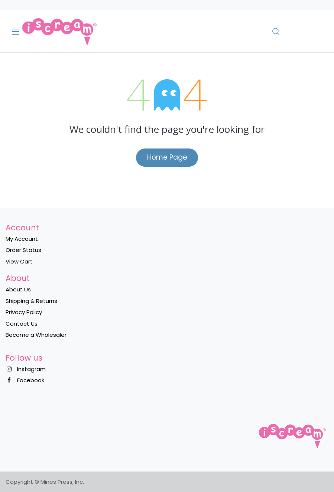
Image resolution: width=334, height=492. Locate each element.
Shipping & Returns (31, 301)
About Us (18, 289)
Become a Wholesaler (36, 335)
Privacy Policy (24, 312)
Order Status (23, 250)
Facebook (30, 380)
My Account (22, 239)
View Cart (19, 261)
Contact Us (22, 324)
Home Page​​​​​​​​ (167, 157)
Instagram (31, 369)
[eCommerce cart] (297, 31)
